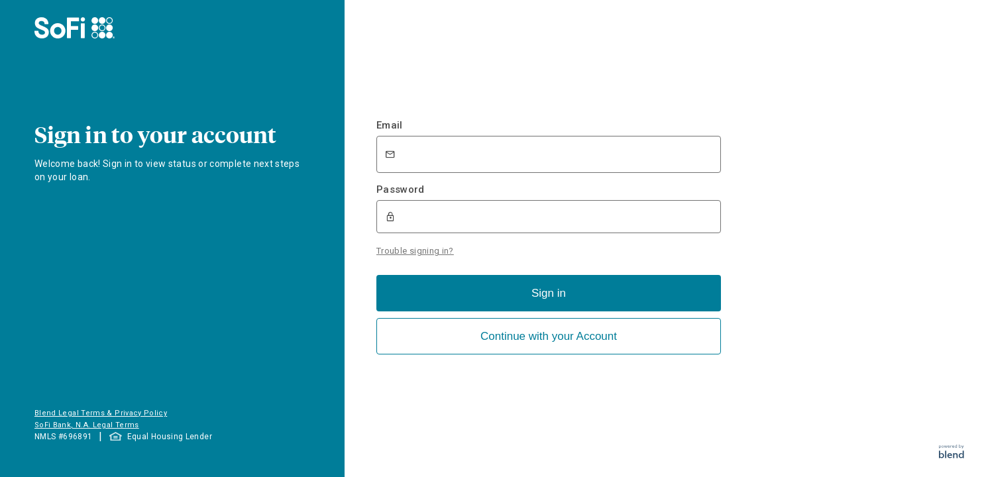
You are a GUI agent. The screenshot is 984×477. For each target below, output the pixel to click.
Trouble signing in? (415, 251)
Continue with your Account (548, 336)
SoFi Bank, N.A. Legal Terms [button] (86, 425)
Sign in (548, 293)
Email (389, 125)
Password (400, 189)
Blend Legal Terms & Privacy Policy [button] (100, 413)
